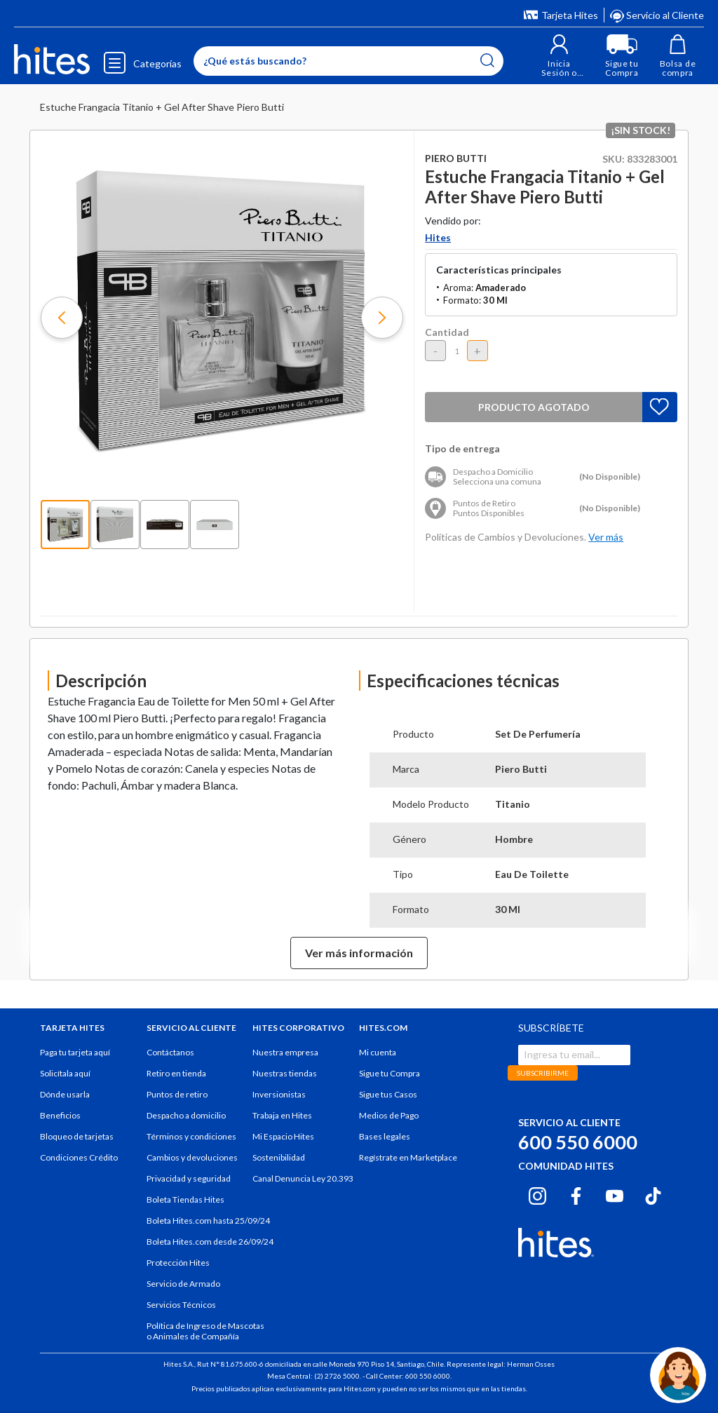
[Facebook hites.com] (576, 1193)
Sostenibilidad (278, 1157)
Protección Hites (178, 1262)
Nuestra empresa (285, 1052)
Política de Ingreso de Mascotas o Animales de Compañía (205, 1330)
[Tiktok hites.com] (653, 1193)
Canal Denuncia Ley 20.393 (302, 1178)
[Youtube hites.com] (614, 1193)
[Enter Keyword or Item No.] (348, 61)
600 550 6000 (577, 1142)
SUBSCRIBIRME (543, 1073)
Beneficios (60, 1115)
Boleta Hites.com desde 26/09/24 (210, 1241)
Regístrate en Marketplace (408, 1157)
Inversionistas (279, 1094)
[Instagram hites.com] (537, 1193)
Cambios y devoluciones (192, 1157)
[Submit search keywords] (487, 60)
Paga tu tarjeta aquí (75, 1052)
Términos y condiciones (191, 1136)
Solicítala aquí (65, 1073)
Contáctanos (170, 1052)
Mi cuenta (377, 1052)
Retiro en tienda (176, 1073)
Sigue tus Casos (388, 1094)
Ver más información (359, 952)
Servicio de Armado (183, 1283)
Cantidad (447, 332)
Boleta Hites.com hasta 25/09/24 (208, 1220)
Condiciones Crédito (79, 1157)
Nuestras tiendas (284, 1073)
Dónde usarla (65, 1094)
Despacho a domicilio (186, 1115)
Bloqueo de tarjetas (77, 1136)
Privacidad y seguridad (189, 1178)
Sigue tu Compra (389, 1073)
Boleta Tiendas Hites (185, 1199)
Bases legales (384, 1136)
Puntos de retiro (177, 1094)
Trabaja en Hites (282, 1115)
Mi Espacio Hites (283, 1136)
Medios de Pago (389, 1115)
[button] (559, 55)
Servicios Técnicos (181, 1304)
